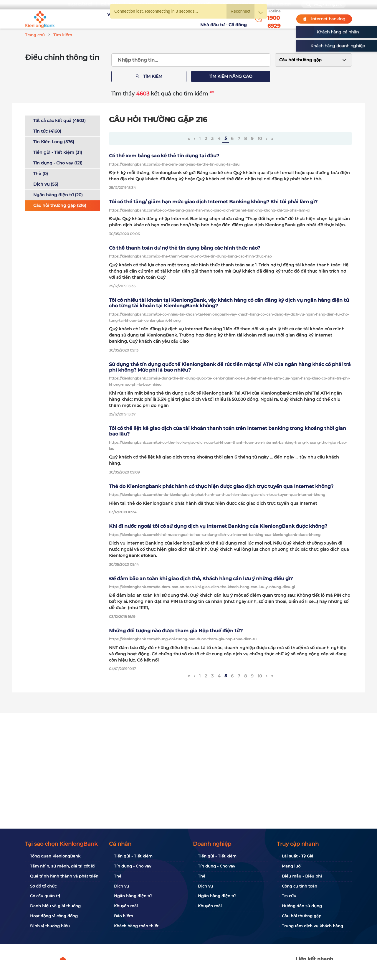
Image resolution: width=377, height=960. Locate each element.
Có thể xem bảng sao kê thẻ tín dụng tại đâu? (164, 156)
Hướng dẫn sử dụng (302, 905)
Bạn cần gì (80, 4)
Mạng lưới (292, 866)
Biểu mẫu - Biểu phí (302, 876)
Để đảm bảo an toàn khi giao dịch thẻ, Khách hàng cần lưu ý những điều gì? (201, 578)
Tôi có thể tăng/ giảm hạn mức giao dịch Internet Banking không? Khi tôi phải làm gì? (213, 201)
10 (260, 138)
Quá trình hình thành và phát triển (64, 876)
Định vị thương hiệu (50, 925)
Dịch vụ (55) (45, 184)
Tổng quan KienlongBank (55, 856)
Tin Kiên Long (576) (53, 141)
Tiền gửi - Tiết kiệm (133, 856)
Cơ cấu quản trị (45, 895)
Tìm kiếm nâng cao (230, 76)
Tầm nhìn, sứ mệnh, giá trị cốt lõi (62, 866)
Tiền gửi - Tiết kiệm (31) (57, 152)
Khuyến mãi (167, 19)
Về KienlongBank (101, 19)
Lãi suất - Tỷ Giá (297, 856)
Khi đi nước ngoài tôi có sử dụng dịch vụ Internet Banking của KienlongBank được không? (218, 526)
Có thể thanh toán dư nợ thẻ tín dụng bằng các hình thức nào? (184, 248)
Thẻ (117, 876)
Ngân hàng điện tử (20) (58, 194)
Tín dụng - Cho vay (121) (57, 163)
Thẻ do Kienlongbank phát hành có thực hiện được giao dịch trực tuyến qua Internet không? (221, 486)
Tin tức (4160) (47, 131)
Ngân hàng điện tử (133, 895)
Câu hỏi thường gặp (301, 915)
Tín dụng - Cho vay (132, 866)
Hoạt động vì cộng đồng (54, 915)
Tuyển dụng (137, 19)
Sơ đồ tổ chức (43, 886)
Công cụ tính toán (299, 886)
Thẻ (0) (40, 173)
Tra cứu (289, 895)
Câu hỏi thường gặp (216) (59, 205)
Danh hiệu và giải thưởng (55, 905)
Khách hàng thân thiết (136, 925)
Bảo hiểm (123, 915)
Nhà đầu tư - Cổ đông (225, 19)
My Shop (281, 4)
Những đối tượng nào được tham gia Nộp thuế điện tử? (176, 631)
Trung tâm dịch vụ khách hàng (312, 925)
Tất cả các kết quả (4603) (59, 120)
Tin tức (190, 19)
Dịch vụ (121, 886)
